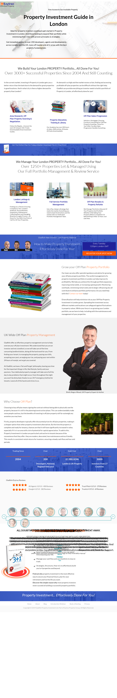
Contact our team (76, 294)
